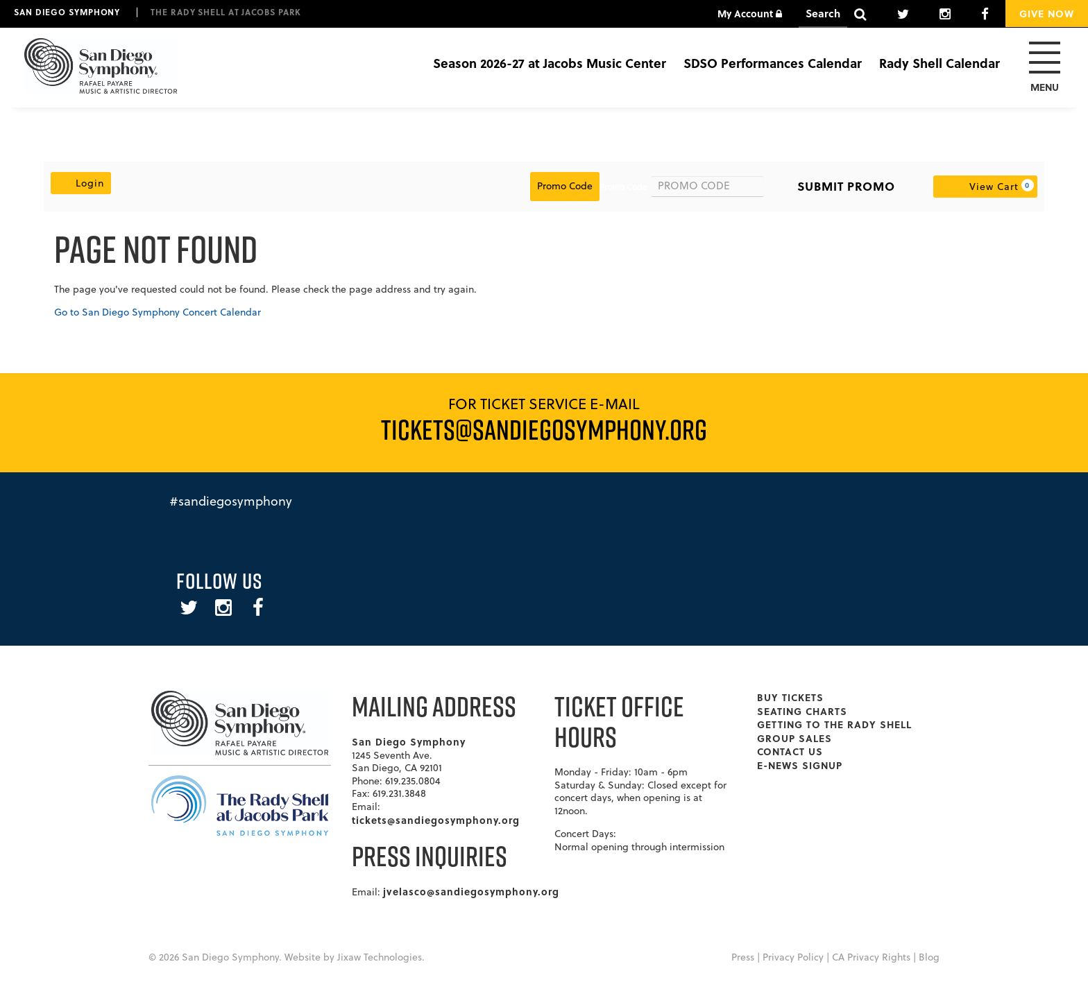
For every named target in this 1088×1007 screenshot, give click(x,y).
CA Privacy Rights (871, 957)
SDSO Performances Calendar (772, 63)
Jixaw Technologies (379, 957)
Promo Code (623, 186)
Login (81, 182)
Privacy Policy (793, 957)
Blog (929, 957)
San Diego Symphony (67, 12)
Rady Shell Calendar (939, 63)
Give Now (1046, 13)
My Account (749, 13)
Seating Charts (802, 711)
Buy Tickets (790, 697)
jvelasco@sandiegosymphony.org (471, 891)
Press (742, 957)
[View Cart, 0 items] (985, 186)
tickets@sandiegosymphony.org (436, 820)
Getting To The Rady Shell (834, 724)
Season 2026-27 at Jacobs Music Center (549, 63)
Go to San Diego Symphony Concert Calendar (157, 312)
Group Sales (794, 738)
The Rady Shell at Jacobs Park (226, 12)
